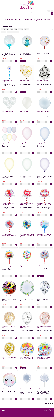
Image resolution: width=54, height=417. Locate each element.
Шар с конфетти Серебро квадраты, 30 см (25, 327)
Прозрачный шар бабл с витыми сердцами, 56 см (26, 204)
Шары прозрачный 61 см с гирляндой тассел (7, 81)
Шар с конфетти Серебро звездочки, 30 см (42, 296)
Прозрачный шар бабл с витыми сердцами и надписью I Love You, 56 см (44, 204)
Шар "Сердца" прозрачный (7, 111)
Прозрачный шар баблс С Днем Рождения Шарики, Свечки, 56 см (26, 358)
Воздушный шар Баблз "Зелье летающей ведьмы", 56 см (8, 296)
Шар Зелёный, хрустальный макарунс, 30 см (25, 173)
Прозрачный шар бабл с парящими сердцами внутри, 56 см (9, 235)
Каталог (4, 12)
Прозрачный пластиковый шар (43, 111)
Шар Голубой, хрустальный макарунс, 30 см (43, 143)
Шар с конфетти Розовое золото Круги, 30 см (44, 327)
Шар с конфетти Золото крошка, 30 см (8, 327)
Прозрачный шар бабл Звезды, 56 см (44, 389)
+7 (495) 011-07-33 (40, 11)
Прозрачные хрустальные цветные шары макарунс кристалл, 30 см (9, 143)
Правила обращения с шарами (28, 12)
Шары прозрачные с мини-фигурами (25, 50)
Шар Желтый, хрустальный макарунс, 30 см (7, 173)
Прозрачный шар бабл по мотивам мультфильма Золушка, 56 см (44, 235)
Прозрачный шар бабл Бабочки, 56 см (44, 266)
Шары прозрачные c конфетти (43, 49)
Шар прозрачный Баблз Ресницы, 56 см (9, 389)
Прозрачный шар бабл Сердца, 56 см (27, 389)
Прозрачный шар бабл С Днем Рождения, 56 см (26, 266)
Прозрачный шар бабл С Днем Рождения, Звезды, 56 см (43, 358)
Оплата (16, 12)
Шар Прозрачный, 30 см (25, 111)
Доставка (12, 12)
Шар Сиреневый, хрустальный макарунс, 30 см (43, 173)
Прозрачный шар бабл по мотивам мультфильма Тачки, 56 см (9, 266)
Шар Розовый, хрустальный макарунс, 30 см (25, 143)
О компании (8, 12)
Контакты (20, 12)
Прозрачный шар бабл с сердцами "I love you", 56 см (9, 204)
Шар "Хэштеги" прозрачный (43, 80)
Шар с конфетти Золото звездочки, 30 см (9, 358)
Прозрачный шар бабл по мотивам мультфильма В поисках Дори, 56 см (27, 235)
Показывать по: (46, 403)
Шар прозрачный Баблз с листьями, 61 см (25, 296)
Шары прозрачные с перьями (8, 49)
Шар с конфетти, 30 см (24, 80)
